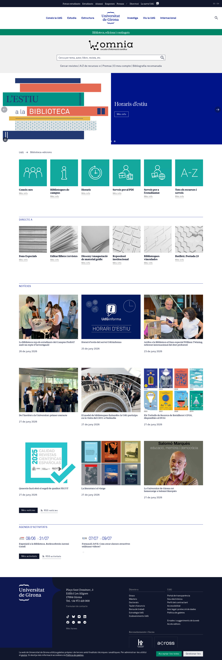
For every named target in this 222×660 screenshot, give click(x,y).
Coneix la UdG (54, 18)
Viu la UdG (149, 18)
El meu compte (122, 66)
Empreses (110, 4)
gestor (24, 655)
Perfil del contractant (177, 602)
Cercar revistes (69, 66)
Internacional (168, 18)
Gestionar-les (193, 654)
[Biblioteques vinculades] (158, 245)
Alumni (99, 4)
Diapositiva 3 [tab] (115, 141)
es (214, 4)
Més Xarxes (71, 629)
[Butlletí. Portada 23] (189, 244)
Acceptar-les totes (169, 654)
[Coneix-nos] (33, 177)
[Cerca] (216, 18)
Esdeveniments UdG (139, 616)
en (218, 4)
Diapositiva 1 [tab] (107, 141)
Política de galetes (176, 613)
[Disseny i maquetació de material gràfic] (95, 245)
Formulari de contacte (76, 606)
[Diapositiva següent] (218, 109)
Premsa (120, 4)
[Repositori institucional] (127, 245)
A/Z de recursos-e (90, 66)
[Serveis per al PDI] (127, 177)
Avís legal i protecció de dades (181, 609)
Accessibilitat (174, 606)
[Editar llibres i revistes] (64, 244)
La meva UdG (147, 4)
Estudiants (87, 4)
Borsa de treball (136, 609)
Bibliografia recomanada (147, 66)
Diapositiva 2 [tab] (111, 141)
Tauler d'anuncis (137, 606)
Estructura (87, 18)
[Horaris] (95, 177)
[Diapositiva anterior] (4, 109)
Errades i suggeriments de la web (183, 621)
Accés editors (173, 624)
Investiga (132, 18)
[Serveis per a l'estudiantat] (158, 179)
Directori (134, 4)
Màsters (133, 599)
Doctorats (134, 602)
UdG (21, 152)
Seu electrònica (174, 599)
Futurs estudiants (71, 4)
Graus (132, 596)
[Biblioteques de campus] (64, 179)
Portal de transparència (178, 596)
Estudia (71, 18)
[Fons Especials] (33, 244)
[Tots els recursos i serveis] (189, 179)
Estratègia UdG (136, 613)
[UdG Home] (111, 18)
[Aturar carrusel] (5, 139)
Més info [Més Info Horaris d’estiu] (121, 114)
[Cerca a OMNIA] (162, 57)
